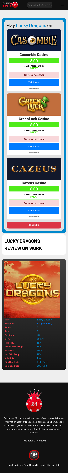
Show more (34, 225)
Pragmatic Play (44, 323)
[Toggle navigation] (62, 5)
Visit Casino (34, 82)
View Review (34, 88)
